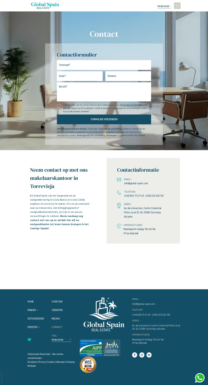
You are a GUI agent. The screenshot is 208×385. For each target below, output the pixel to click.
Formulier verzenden (104, 119)
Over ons (57, 301)
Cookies (51, 361)
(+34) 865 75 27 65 (134, 195)
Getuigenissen (35, 318)
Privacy (42, 361)
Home (30, 301)
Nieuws (56, 318)
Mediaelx (31, 365)
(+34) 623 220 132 (155, 195)
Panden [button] (31, 310)
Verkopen (57, 310)
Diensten (32, 327)
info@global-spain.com (136, 183)
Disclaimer (32, 361)
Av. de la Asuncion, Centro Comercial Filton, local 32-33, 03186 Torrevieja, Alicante (142, 212)
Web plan (60, 361)
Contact (57, 327)
